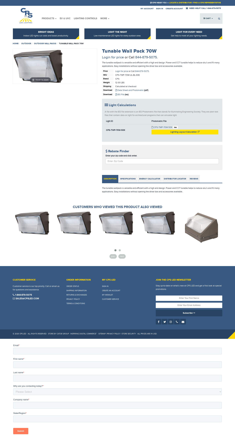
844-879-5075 (146, 57)
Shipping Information (76, 291)
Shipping (107, 86)
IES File (119, 94)
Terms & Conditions (75, 303)
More (104, 18)
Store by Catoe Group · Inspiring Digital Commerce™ (72, 334)
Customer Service (110, 299)
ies (175, 127)
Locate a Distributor (180, 2)
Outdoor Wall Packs (45, 43)
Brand (105, 79)
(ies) (126, 94)
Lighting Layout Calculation (184, 132)
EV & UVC (65, 18)
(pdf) (146, 90)
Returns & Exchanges (76, 295)
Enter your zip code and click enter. (121, 155)
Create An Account (111, 291)
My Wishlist (107, 295)
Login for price (113, 57)
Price (105, 71)
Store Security (129, 334)
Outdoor (26, 43)
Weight (106, 82)
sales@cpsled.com (26, 298)
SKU (105, 75)
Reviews (194, 179)
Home (15, 43)
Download (107, 90)
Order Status (72, 286)
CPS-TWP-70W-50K (161, 127)
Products (49, 18)
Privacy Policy (73, 299)
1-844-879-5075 (22, 295)
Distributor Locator (175, 179)
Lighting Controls (85, 18)
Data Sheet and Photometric (129, 90)
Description (110, 179)
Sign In (105, 286)
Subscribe (189, 313)
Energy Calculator (149, 179)
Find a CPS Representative (207, 2)
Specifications (128, 179)
